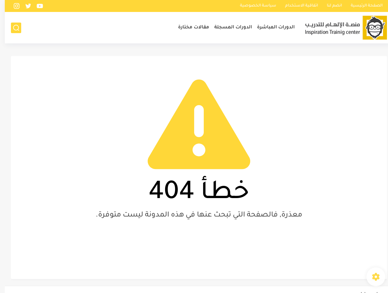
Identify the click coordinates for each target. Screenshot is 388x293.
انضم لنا (329, 6)
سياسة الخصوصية (253, 6)
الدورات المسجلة (228, 27)
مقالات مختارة (188, 27)
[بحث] (11, 28)
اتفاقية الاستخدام (296, 6)
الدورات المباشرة (271, 27)
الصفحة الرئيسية (362, 6)
